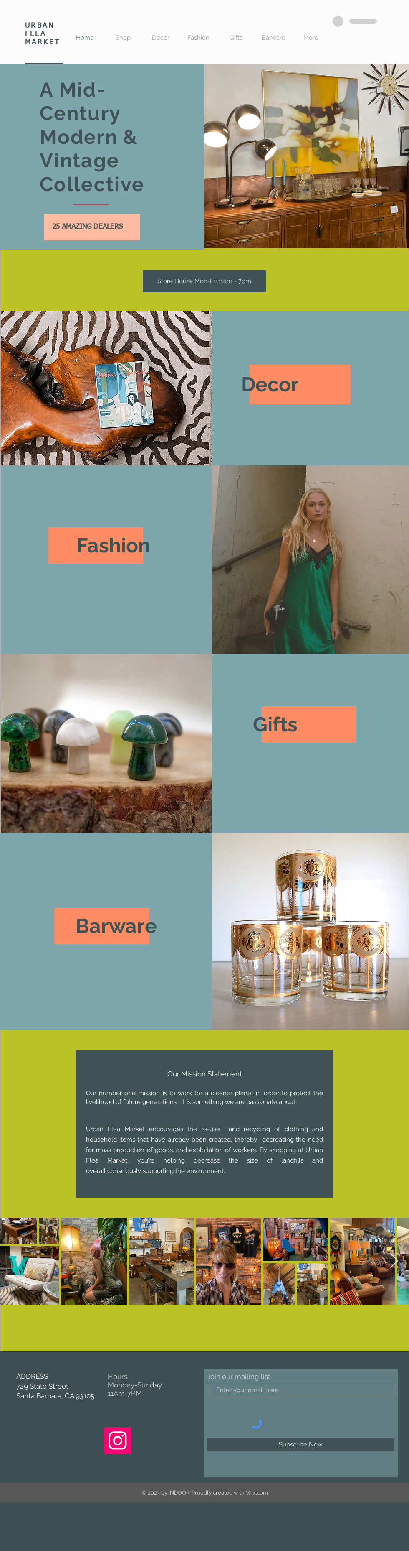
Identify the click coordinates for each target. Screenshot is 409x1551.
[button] (204, 281)
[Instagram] (117, 1440)
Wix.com (257, 1493)
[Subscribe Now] (300, 1444)
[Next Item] (394, 1261)
